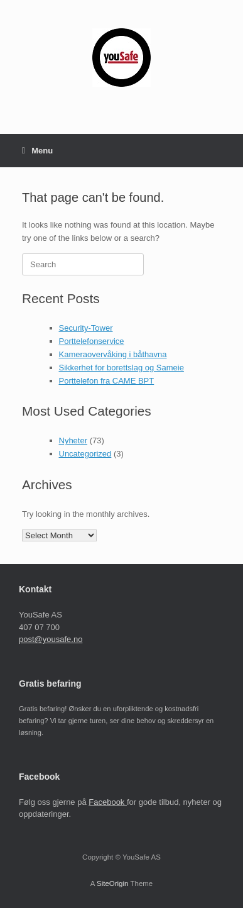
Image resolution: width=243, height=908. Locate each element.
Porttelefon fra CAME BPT (106, 380)
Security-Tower (86, 328)
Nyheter (73, 440)
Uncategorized (85, 453)
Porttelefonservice (91, 341)
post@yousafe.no (50, 639)
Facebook (108, 802)
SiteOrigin (113, 883)
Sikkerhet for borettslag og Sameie (121, 367)
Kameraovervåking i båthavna (113, 354)
